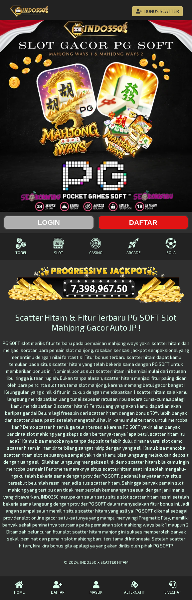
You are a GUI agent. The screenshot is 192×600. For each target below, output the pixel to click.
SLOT (59, 246)
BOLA (171, 246)
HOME (19, 587)
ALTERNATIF (134, 587)
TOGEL (21, 246)
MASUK (96, 587)
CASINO (96, 246)
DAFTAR (57, 587)
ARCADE (133, 246)
